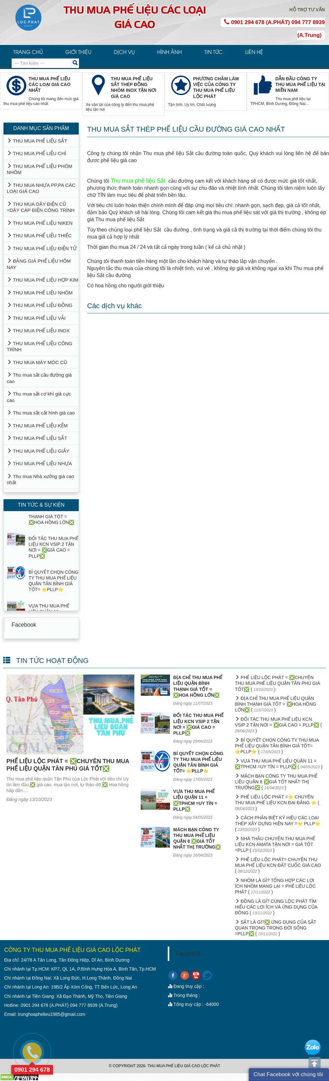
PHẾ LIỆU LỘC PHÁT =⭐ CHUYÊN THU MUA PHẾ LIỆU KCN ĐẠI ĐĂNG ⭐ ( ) (277, 802)
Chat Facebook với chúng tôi (288, 1074)
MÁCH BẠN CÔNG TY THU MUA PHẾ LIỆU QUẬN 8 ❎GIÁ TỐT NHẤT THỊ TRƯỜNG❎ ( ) (276, 781)
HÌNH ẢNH (169, 51)
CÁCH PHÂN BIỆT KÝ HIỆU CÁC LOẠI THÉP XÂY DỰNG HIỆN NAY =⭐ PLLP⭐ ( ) (277, 823)
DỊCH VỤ (124, 51)
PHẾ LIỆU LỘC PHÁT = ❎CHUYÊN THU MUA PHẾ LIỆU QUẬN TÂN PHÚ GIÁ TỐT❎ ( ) (277, 683)
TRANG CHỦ (28, 51)
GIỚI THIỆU (78, 51)
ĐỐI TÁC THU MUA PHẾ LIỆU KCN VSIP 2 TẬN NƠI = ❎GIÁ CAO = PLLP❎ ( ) (278, 725)
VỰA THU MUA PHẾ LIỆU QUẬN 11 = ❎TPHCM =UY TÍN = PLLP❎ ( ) (279, 763)
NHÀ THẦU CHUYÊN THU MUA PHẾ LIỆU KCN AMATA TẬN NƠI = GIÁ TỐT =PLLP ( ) (275, 844)
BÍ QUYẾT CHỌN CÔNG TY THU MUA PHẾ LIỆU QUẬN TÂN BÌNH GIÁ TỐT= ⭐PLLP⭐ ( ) (277, 745)
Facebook (24, 625)
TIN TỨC (213, 51)
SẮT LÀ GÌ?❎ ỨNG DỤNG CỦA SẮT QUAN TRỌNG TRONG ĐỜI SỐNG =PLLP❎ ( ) (275, 928)
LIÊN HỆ (254, 51)
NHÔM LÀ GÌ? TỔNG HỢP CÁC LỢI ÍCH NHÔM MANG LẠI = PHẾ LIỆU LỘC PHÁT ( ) (275, 886)
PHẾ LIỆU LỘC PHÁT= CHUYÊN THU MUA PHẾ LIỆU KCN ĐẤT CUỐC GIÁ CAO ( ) (278, 865)
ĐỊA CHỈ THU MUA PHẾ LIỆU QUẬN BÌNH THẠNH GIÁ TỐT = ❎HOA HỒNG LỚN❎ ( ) (275, 704)
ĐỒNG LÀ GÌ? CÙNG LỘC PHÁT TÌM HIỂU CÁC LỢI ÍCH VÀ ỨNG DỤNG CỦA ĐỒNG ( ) (276, 907)
